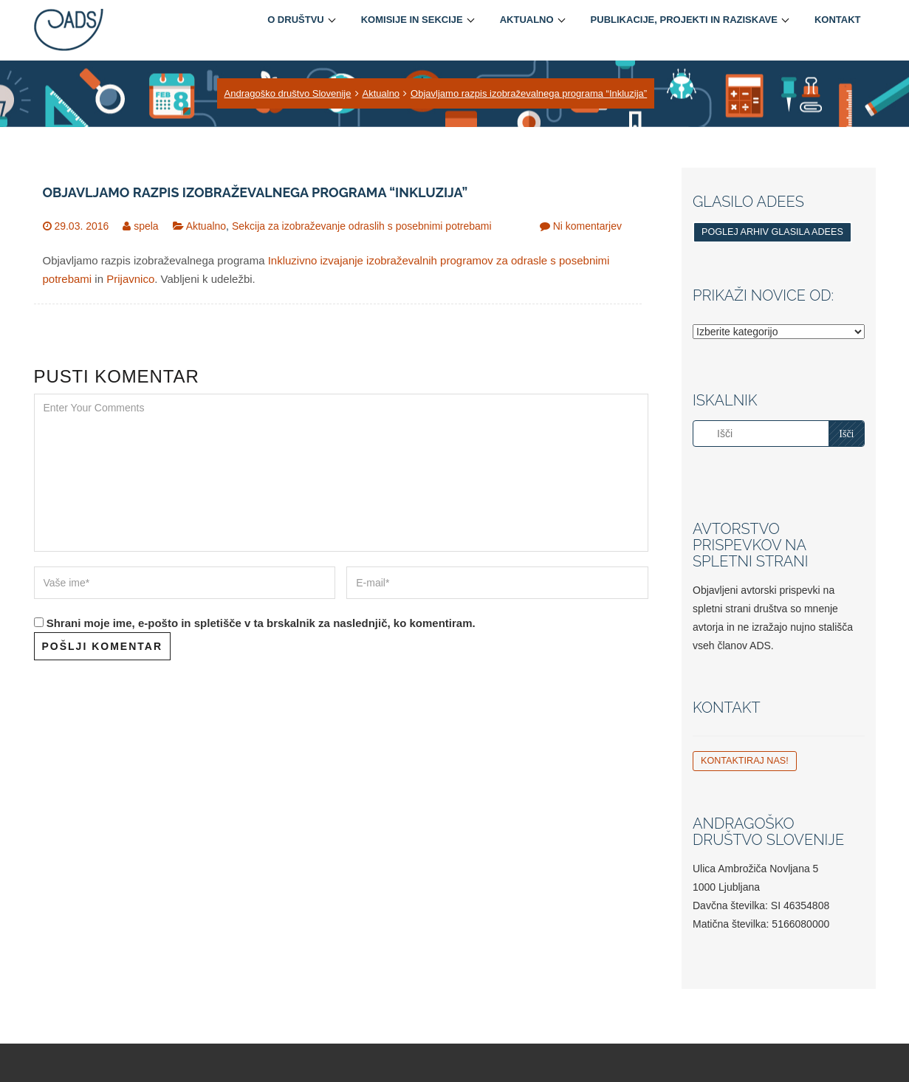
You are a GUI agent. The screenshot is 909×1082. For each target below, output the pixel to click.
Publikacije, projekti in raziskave (684, 19)
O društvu (295, 19)
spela (146, 226)
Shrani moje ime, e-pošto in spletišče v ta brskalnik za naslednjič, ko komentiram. (261, 623)
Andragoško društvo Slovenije (287, 93)
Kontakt (837, 19)
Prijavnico (130, 279)
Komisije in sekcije (412, 19)
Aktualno (527, 19)
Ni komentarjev (587, 226)
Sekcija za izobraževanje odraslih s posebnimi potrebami (362, 226)
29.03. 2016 (81, 226)
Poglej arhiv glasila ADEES (772, 232)
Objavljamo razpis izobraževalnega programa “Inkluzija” (529, 93)
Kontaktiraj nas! (745, 761)
